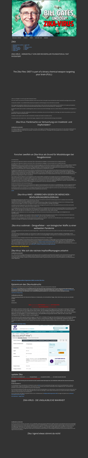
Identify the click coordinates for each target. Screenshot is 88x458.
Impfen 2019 (15, 50)
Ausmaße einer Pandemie (68, 289)
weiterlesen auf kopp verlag (18, 323)
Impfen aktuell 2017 (17, 48)
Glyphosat (15, 46)
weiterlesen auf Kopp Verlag (16, 292)
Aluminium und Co (28, 47)
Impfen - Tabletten (16, 49)
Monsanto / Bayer (16, 47)
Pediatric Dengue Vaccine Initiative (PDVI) (47, 241)
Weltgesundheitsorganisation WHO (51, 393)
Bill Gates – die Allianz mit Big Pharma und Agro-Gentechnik (43, 244)
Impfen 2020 (27, 44)
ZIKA (25, 46)
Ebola (37, 216)
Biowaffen (27, 48)
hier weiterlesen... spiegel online (17, 396)
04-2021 (31, 37)
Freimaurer (25, 37)
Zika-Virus (15, 288)
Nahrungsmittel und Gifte (18, 44)
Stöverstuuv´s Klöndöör (16, 37)
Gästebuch (46, 37)
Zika (39, 385)
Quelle (12, 190)
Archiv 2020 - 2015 (38, 37)
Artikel (26, 49)
